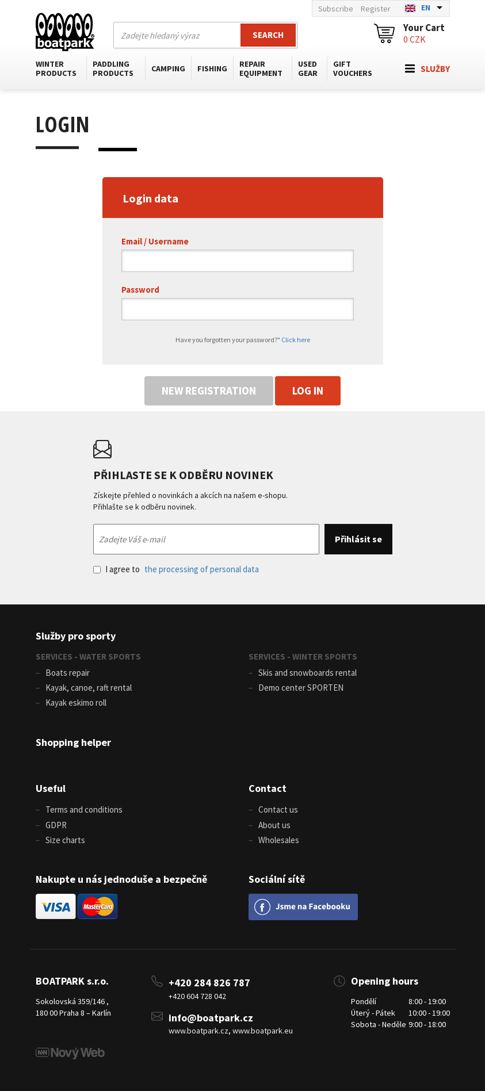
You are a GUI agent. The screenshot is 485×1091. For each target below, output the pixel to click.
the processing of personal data (201, 569)
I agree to (176, 569)
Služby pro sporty (76, 635)
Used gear (308, 68)
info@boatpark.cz (211, 1017)
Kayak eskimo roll (75, 702)
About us (274, 825)
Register (376, 8)
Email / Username (155, 241)
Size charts (65, 839)
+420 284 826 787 (209, 982)
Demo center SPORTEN (300, 687)
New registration (209, 390)
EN (425, 7)
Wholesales (278, 839)
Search (268, 34)
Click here (295, 339)
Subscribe (335, 8)
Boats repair (67, 672)
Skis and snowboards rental (307, 672)
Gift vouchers (352, 68)
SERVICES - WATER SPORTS (88, 656)
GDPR (56, 825)
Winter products (56, 68)
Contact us (278, 809)
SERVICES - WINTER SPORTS (303, 656)
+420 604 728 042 (197, 996)
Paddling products (113, 68)
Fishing (212, 68)
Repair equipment (260, 68)
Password (140, 289)
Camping (168, 68)
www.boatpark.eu (262, 1030)
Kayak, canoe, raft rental (88, 687)
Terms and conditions (84, 809)
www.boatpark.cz (198, 1030)
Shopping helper (73, 742)
